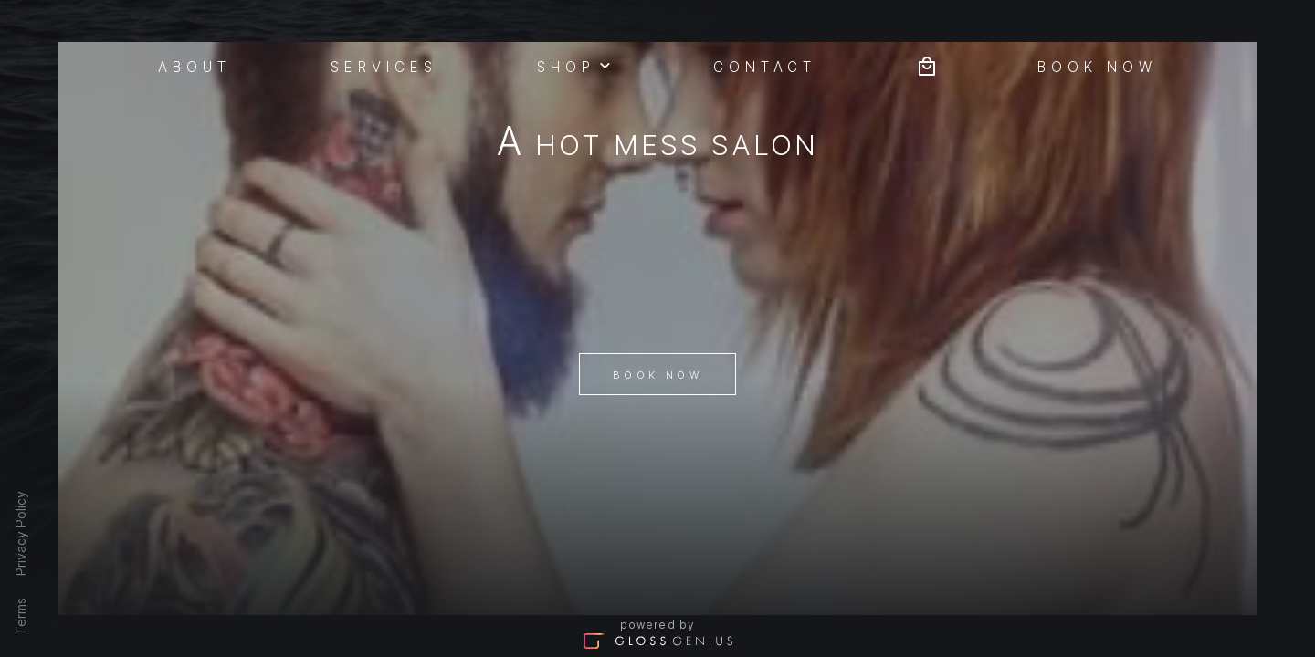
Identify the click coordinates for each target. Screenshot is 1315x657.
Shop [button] (575, 65)
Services (384, 65)
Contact (765, 65)
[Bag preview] (927, 64)
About (195, 65)
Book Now (657, 375)
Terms (20, 616)
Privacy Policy (20, 533)
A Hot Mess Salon (658, 145)
